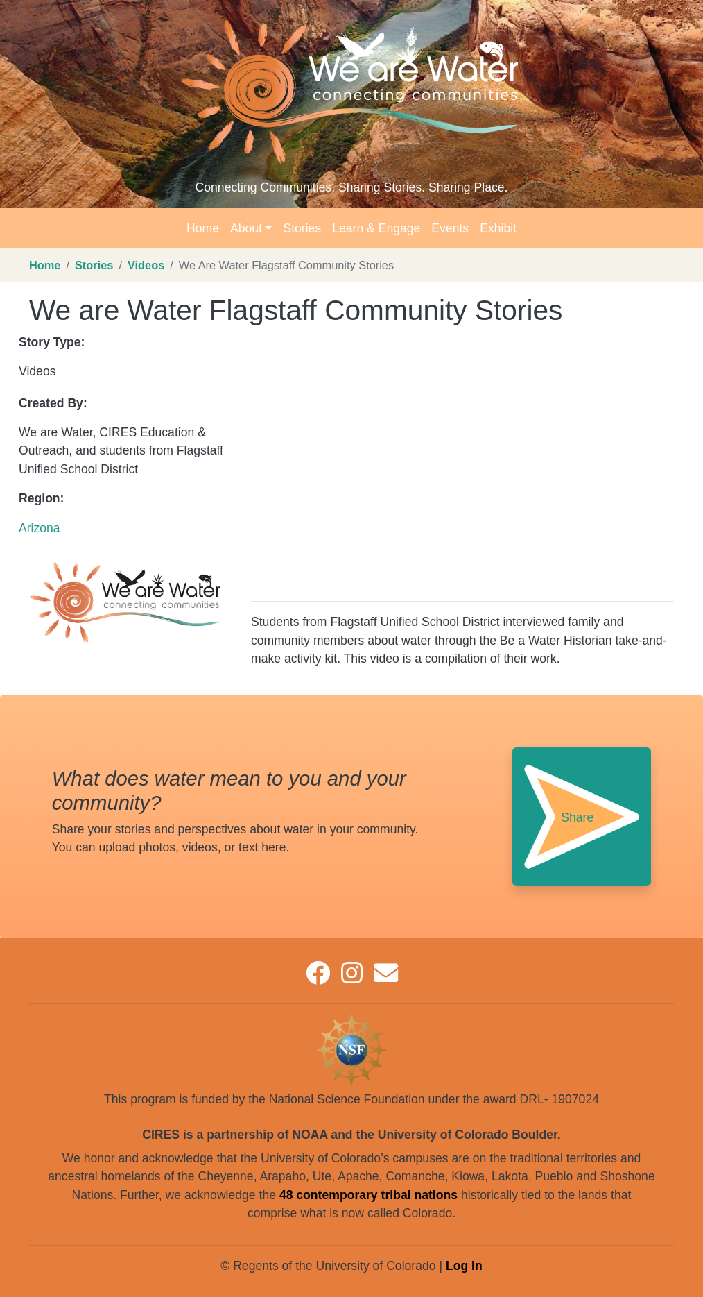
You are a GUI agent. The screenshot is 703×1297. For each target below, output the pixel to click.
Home (202, 228)
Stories (302, 228)
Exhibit (498, 228)
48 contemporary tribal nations (368, 1195)
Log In (464, 1266)
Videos (146, 265)
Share (577, 817)
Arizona (39, 528)
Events (450, 228)
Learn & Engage (376, 228)
